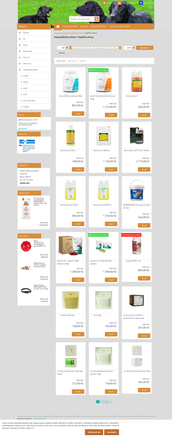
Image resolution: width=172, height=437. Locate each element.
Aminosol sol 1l (132, 96)
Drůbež (25, 76)
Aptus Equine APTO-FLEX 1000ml (137, 150)
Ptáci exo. (26, 57)
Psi (24, 39)
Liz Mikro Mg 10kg (67, 315)
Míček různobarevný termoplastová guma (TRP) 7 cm (40, 243)
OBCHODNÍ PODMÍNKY (98, 26)
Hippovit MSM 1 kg (133, 260)
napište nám (25, 182)
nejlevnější (71, 61)
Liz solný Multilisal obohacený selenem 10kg (101, 372)
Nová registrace (128, 3)
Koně (25, 94)
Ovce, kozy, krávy (29, 100)
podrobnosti (22, 128)
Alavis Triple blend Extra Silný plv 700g (102, 97)
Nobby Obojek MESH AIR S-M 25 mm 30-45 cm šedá (41, 287)
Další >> (108, 401)
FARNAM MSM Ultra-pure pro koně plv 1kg (136, 206)
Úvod (56, 32)
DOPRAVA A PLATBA (70, 26)
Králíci (25, 88)
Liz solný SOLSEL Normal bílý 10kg (137, 371)
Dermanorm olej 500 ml (102, 204)
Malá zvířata (27, 51)
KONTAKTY (84, 26)
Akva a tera (27, 63)
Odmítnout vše (94, 432)
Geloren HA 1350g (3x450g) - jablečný (101, 262)
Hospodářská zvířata (30, 69)
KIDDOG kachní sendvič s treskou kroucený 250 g (40, 264)
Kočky (25, 45)
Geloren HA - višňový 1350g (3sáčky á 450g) (68, 262)
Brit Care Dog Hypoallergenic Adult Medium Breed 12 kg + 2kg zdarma (40, 201)
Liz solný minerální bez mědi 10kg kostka (70, 372)
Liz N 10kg (97, 315)
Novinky (26, 32)
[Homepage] (59, 26)
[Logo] (77, 7)
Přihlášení (111, 3)
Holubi (25, 82)
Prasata (26, 106)
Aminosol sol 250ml (67, 150)
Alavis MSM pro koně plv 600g (70, 96)
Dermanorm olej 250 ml (69, 204)
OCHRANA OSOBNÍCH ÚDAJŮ (119, 26)
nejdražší (82, 61)
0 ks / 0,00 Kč (148, 3)
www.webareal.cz (40, 418)
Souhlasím (111, 432)
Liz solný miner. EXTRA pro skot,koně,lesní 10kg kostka (133, 317)
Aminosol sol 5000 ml (101, 150)
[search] (96, 19)
